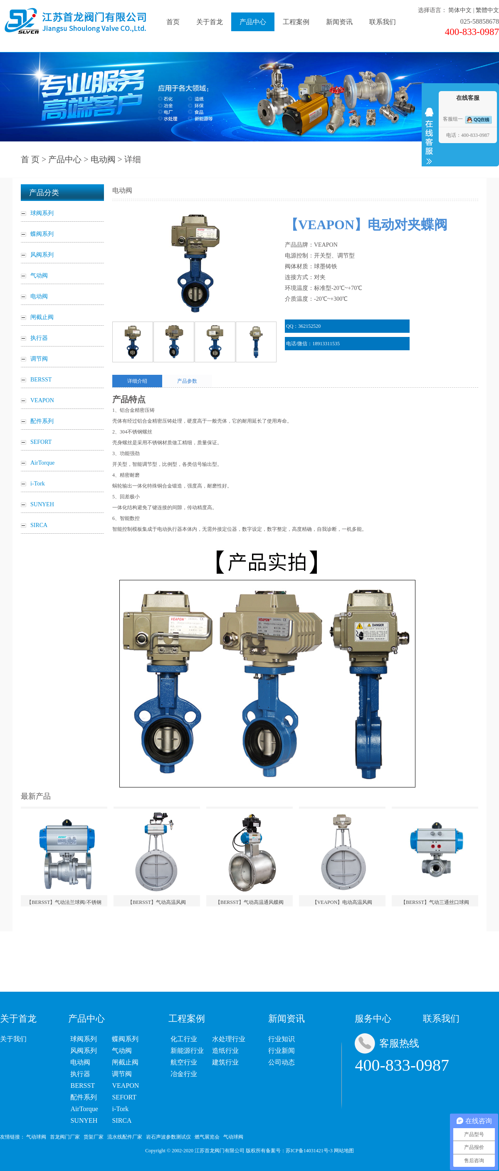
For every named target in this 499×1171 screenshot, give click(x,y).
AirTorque (84, 1108)
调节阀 (122, 1073)
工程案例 (296, 21)
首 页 (30, 159)
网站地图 (344, 1151)
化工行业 (183, 1038)
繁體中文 (487, 10)
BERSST (82, 1085)
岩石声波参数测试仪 (168, 1137)
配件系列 (83, 1097)
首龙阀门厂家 (65, 1137)
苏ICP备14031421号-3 (309, 1151)
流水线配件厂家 (124, 1137)
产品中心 (253, 21)
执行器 (80, 1073)
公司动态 (281, 1062)
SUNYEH (83, 1120)
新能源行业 (187, 1050)
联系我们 (382, 21)
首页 (173, 21)
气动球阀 (36, 1137)
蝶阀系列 (125, 1038)
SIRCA (121, 1120)
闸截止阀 (125, 1062)
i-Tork (120, 1108)
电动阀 (103, 159)
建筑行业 (225, 1062)
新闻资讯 (339, 21)
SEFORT (124, 1097)
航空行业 (183, 1062)
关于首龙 (209, 21)
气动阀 (122, 1050)
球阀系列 (83, 1038)
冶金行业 (183, 1073)
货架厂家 (94, 1137)
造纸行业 (225, 1050)
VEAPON (125, 1085)
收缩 (429, 136)
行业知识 (281, 1038)
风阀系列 (83, 1050)
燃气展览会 (207, 1137)
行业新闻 (281, 1050)
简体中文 (460, 10)
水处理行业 (228, 1038)
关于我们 (13, 1038)
